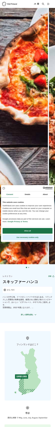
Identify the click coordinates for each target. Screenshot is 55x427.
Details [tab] (27, 194)
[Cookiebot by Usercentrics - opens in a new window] (42, 188)
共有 (51, 276)
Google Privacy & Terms (18, 221)
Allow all (27, 231)
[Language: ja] (36, 4)
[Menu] (48, 4)
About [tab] (45, 194)
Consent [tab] (9, 194)
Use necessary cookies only (27, 237)
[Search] (43, 4)
